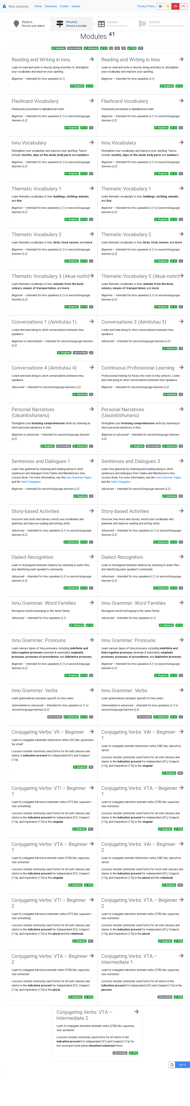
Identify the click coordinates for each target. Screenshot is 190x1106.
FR (183, 6)
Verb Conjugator (31, 481)
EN (175, 6)
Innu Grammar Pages (79, 477)
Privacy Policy (146, 6)
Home (38, 6)
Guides (76, 6)
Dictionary (51, 6)
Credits (64, 6)
